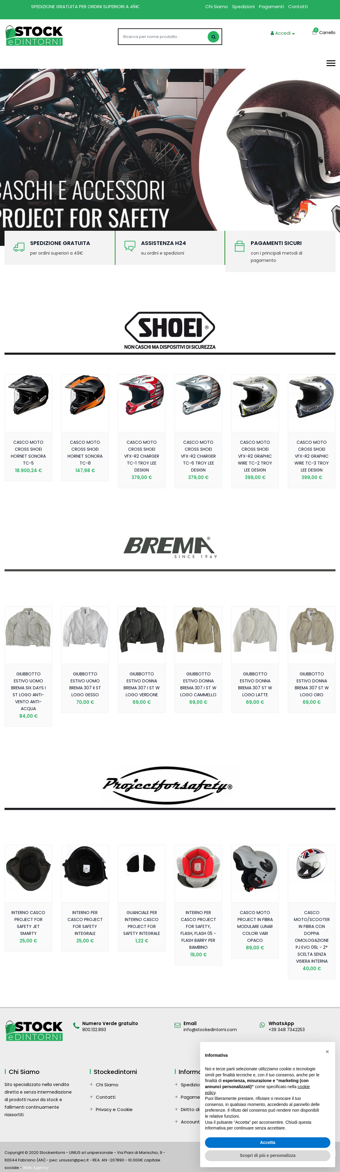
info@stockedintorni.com (210, 1030)
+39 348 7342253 (287, 1030)
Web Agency (35, 1167)
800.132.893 (94, 1030)
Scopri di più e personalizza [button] (267, 1155)
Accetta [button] (267, 1142)
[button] (327, 1051)
